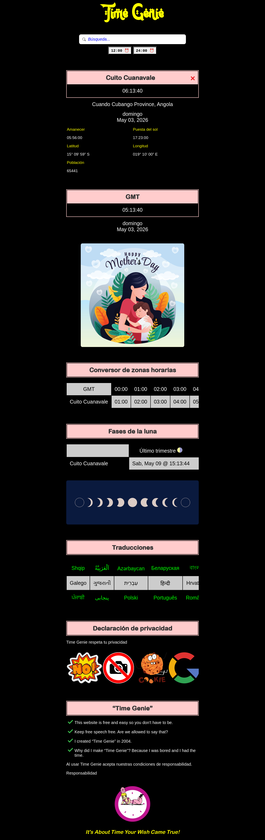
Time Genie (133, 13)
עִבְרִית (131, 583)
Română (196, 598)
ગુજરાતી (102, 583)
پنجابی (102, 598)
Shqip (78, 568)
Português (165, 598)
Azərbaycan (131, 568)
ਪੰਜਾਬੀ (78, 597)
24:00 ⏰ (145, 51)
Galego (78, 583)
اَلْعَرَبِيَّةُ (102, 568)
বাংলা (196, 567)
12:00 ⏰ (120, 51)
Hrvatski (195, 583)
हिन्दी (165, 583)
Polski (131, 598)
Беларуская (165, 568)
